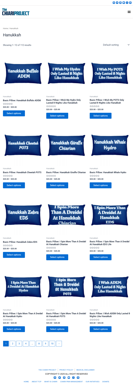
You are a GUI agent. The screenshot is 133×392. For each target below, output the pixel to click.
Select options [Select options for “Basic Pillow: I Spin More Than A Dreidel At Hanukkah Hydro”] (14, 331)
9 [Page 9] (45, 346)
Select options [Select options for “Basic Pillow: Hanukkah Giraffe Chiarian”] (57, 186)
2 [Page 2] (12, 346)
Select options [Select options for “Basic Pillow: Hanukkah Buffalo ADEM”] (14, 114)
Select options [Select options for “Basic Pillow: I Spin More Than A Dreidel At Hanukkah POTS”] (57, 331)
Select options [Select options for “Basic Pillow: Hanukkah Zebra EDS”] (14, 256)
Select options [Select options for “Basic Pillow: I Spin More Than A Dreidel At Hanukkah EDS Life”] (101, 259)
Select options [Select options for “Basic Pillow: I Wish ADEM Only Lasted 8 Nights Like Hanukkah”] (101, 331)
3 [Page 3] (19, 346)
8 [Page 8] (39, 346)
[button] (129, 12)
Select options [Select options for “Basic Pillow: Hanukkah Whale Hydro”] (101, 186)
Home (5, 29)
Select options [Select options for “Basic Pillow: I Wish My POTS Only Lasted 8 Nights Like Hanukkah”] (101, 116)
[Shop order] (116, 46)
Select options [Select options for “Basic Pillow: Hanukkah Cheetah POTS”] (14, 186)
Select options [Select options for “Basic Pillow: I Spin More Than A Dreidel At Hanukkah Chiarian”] (57, 259)
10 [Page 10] (52, 346)
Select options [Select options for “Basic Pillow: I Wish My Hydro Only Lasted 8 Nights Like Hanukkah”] (57, 116)
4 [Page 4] (25, 346)
